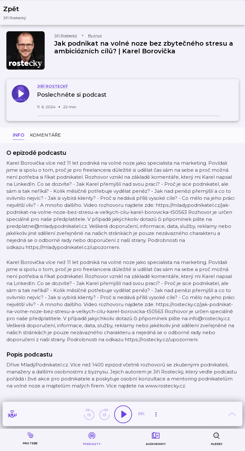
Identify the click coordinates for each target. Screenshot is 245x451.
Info (18, 135)
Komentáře (45, 135)
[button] (18, 12)
